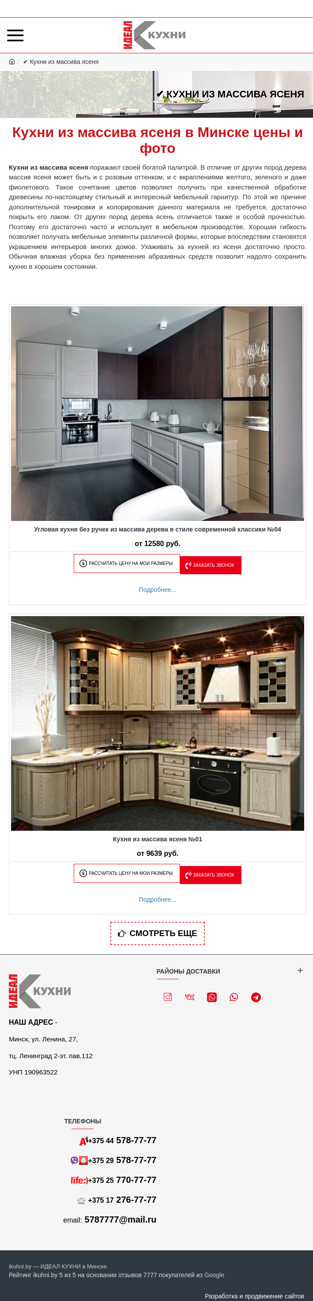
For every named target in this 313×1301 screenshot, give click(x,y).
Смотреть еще (163, 934)
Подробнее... (157, 589)
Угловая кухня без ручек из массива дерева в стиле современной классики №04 (157, 529)
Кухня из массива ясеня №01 (157, 839)
